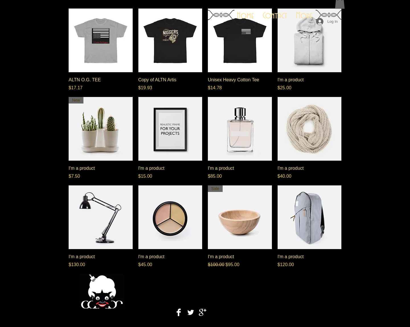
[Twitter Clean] (190, 312)
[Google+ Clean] (202, 312)
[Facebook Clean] (179, 312)
